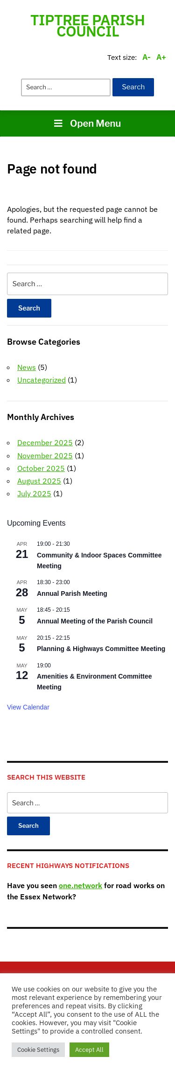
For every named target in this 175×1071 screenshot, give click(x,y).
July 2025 (34, 493)
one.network (80, 885)
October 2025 (41, 468)
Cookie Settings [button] (38, 1050)
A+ (161, 57)
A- (146, 57)
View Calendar (28, 707)
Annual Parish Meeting (72, 593)
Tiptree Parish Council (87, 25)
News (26, 367)
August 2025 (39, 480)
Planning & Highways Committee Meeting (101, 648)
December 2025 (45, 442)
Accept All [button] (89, 1050)
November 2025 (45, 455)
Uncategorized (41, 379)
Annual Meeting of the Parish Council (95, 621)
